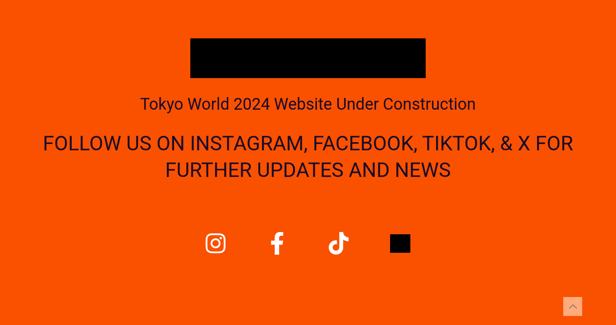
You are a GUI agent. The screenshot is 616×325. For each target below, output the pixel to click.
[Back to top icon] (572, 306)
